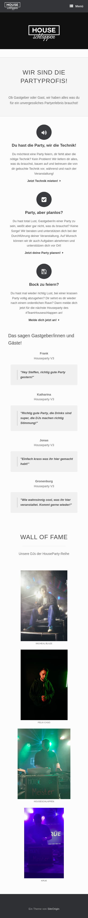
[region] (44, 30)
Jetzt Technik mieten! (44, 181)
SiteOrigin (53, 908)
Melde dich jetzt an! (44, 320)
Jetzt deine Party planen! (44, 253)
